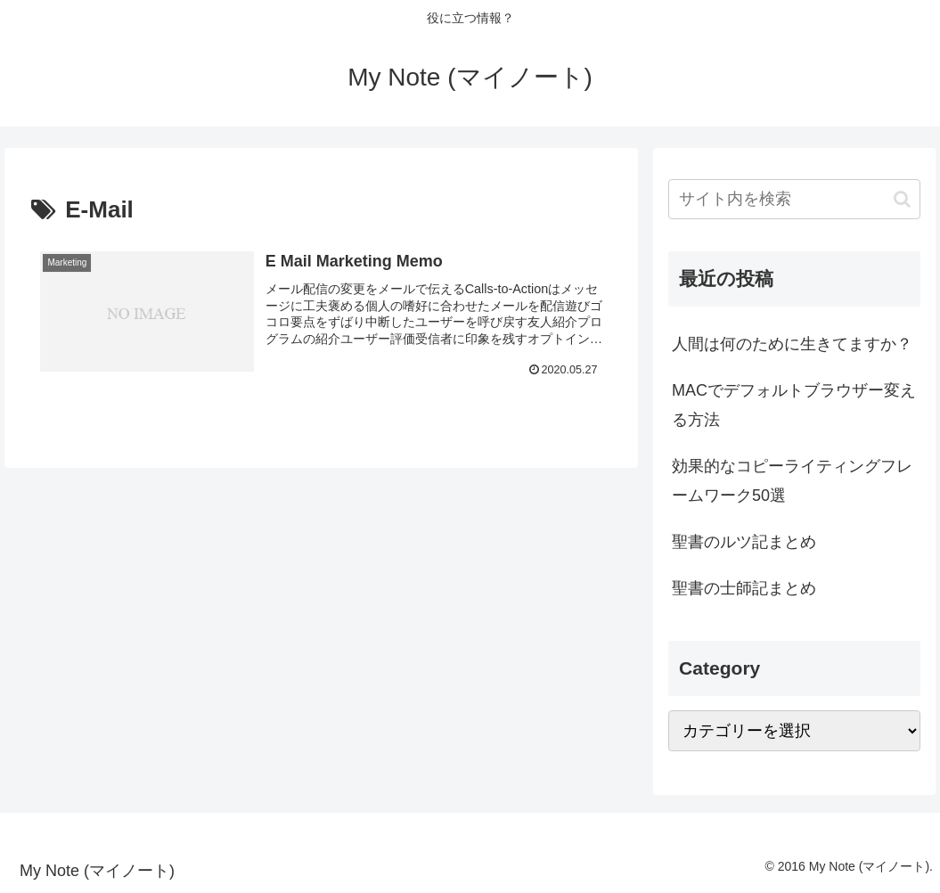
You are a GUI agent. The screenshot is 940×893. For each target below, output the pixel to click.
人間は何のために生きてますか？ (792, 344)
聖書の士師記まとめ (744, 588)
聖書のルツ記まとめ (744, 542)
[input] (794, 199)
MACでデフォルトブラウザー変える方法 (794, 404)
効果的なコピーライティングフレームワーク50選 (792, 480)
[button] (902, 199)
